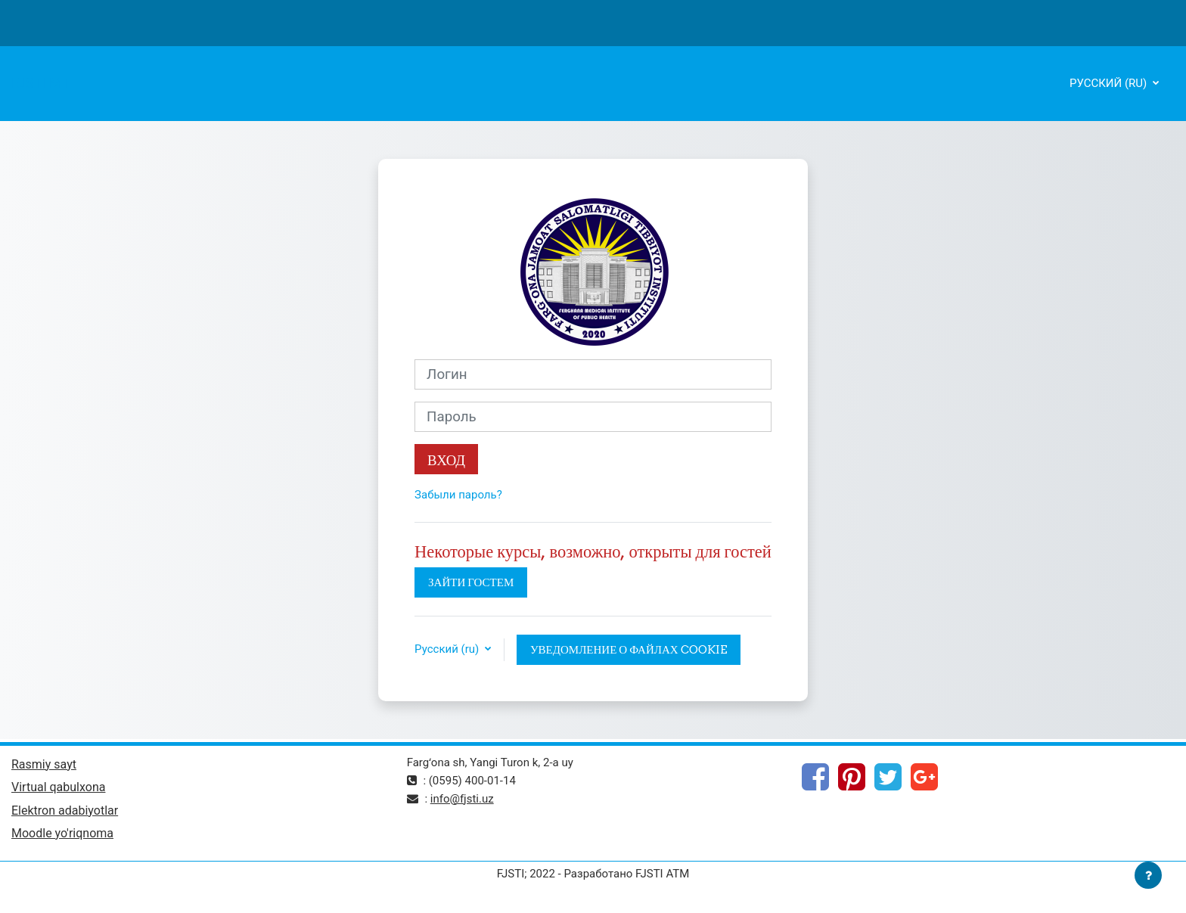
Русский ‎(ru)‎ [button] (448, 649)
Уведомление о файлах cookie (628, 649)
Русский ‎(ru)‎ (1110, 83)
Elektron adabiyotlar (64, 810)
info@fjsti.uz (462, 799)
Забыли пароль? (458, 495)
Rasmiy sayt (43, 764)
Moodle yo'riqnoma (62, 833)
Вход (446, 460)
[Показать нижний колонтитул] (1148, 875)
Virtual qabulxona (58, 787)
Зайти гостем (471, 582)
